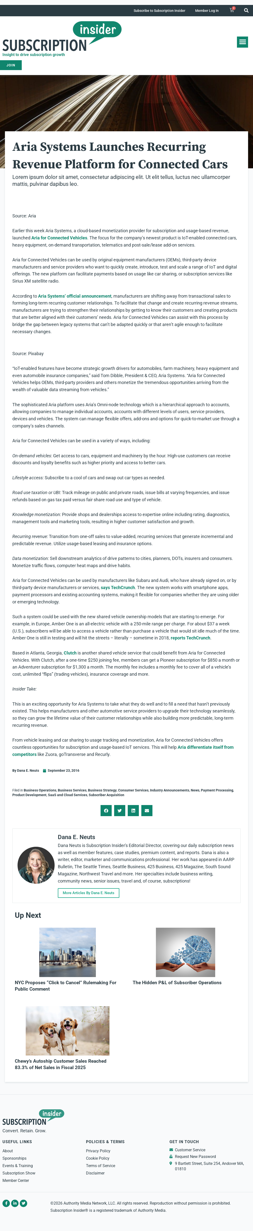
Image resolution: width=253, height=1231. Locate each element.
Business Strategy (102, 790)
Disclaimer (95, 1173)
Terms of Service (100, 1165)
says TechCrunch (118, 587)
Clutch (70, 652)
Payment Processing (217, 790)
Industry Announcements (169, 790)
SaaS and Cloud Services (67, 795)
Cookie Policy (97, 1158)
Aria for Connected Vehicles (59, 237)
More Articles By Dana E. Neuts (91, 893)
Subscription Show (18, 1173)
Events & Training (17, 1165)
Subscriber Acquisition (106, 795)
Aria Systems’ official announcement (74, 296)
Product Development (29, 795)
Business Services (72, 790)
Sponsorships (14, 1158)
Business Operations (40, 790)
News (195, 790)
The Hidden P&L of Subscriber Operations (177, 982)
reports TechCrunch (190, 637)
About (7, 1151)
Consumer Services (133, 790)
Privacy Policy (98, 1151)
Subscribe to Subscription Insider (159, 11)
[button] (246, 10)
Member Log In (207, 11)
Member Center (15, 1180)
